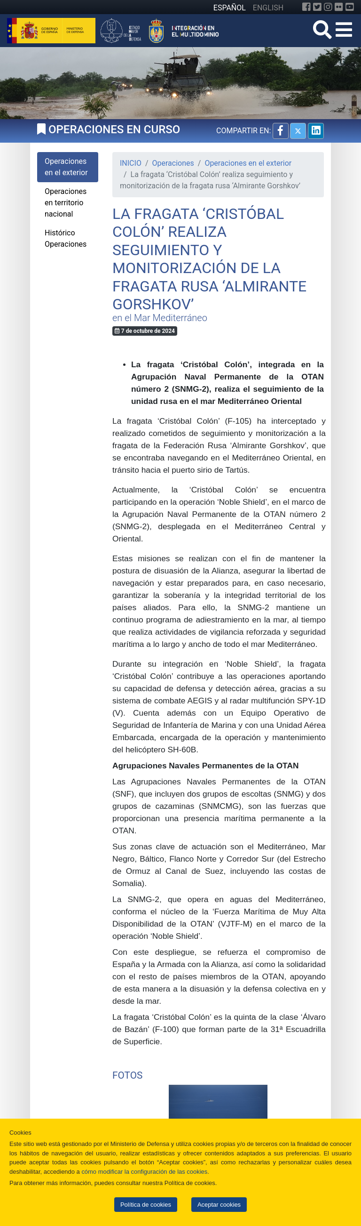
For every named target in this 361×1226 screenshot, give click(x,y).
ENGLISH (268, 7)
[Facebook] (306, 7)
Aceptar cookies (219, 1204)
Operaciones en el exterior (247, 163)
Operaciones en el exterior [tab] (66, 167)
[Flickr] (339, 7)
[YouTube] (349, 7)
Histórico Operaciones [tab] (65, 238)
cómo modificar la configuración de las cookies (144, 1171)
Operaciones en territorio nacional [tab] (65, 202)
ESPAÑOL (229, 7)
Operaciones (173, 163)
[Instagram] (328, 7)
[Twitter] (317, 7)
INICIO (130, 163)
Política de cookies (145, 1204)
